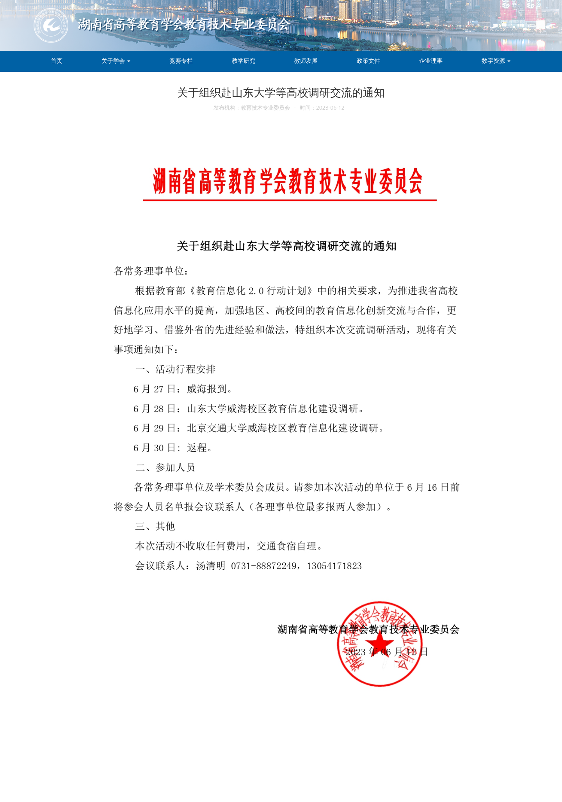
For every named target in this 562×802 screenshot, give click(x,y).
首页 (56, 60)
